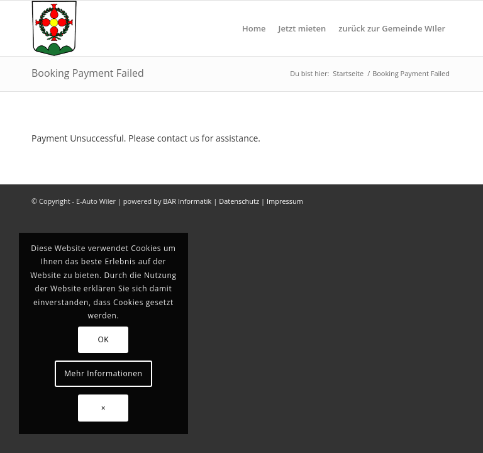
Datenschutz (239, 201)
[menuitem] (254, 28)
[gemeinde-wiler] (54, 28)
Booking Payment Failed (87, 73)
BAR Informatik (187, 201)
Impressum (285, 201)
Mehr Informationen (103, 373)
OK (103, 339)
